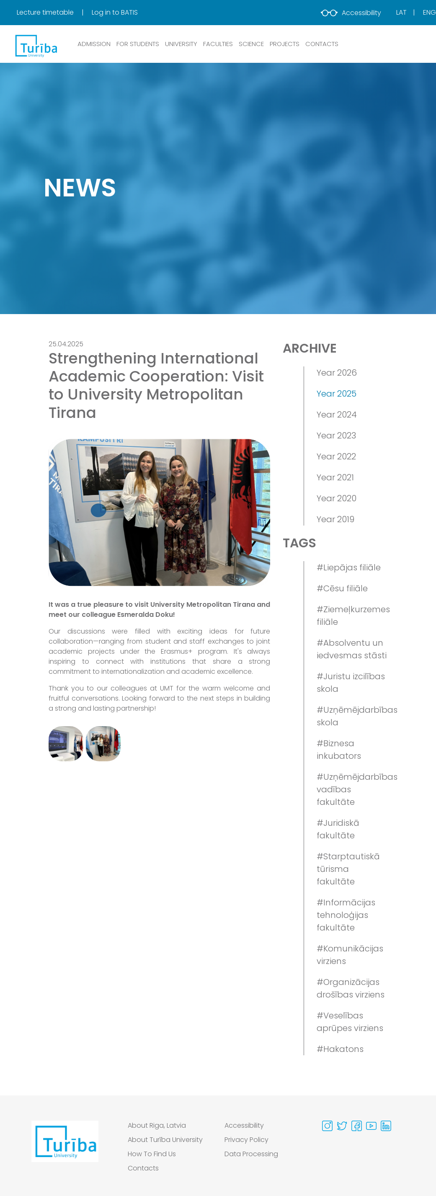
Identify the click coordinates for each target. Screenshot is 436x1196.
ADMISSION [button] (94, 43)
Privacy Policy (246, 1139)
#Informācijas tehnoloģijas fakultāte (346, 915)
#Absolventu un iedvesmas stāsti (352, 649)
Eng (429, 12)
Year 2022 (336, 456)
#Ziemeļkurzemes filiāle (352, 615)
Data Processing (251, 1154)
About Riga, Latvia (157, 1125)
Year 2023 (336, 435)
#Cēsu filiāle (342, 588)
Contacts (143, 1168)
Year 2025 (336, 394)
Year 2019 (335, 519)
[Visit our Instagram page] (327, 1126)
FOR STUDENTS (137, 43)
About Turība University (165, 1139)
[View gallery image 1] (66, 743)
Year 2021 (335, 477)
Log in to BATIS (115, 12)
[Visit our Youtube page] (371, 1126)
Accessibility (351, 13)
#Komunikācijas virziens (350, 955)
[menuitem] (53, 12)
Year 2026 (337, 373)
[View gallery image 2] (103, 743)
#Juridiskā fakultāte (338, 829)
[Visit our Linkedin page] (386, 1126)
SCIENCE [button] (251, 43)
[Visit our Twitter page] (342, 1126)
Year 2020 (336, 498)
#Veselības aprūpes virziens (350, 1022)
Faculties (218, 43)
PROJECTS (284, 43)
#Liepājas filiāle (349, 567)
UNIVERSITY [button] (181, 43)
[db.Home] (36, 45)
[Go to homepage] (64, 1149)
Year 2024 (337, 414)
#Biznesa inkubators (339, 749)
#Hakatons (340, 1049)
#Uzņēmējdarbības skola (352, 716)
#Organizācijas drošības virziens (350, 988)
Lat (401, 12)
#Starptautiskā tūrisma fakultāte (348, 869)
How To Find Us (152, 1154)
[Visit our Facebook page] (356, 1126)
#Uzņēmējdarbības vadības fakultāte (352, 789)
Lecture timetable (46, 12)
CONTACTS (321, 43)
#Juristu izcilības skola (351, 682)
